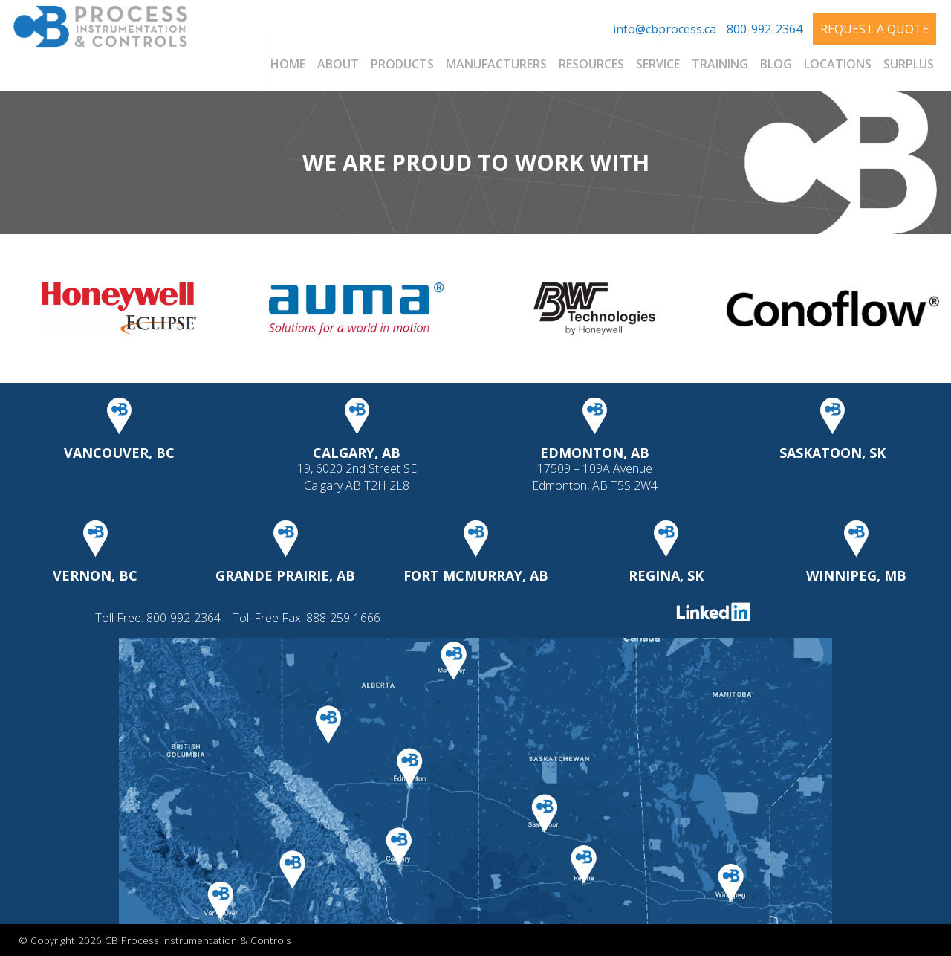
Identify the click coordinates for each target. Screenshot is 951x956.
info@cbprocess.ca (664, 29)
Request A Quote (874, 29)
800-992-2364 (764, 29)
